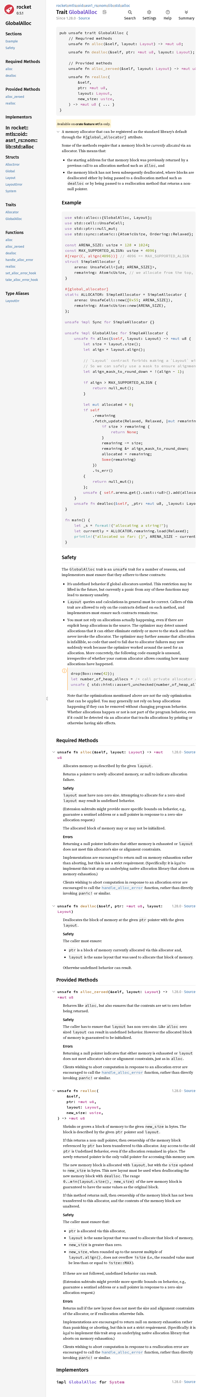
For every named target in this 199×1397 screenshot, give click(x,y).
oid (80, 5)
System (116, 1382)
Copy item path (104, 12)
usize (106, 98)
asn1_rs (91, 5)
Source (84, 18)
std (117, 5)
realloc (100, 76)
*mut (171, 43)
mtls (72, 5)
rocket (24, 7)
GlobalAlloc (83, 1382)
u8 (179, 43)
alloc (126, 5)
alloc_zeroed (105, 68)
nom (103, 5)
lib (110, 5)
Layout (147, 43)
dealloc (100, 52)
